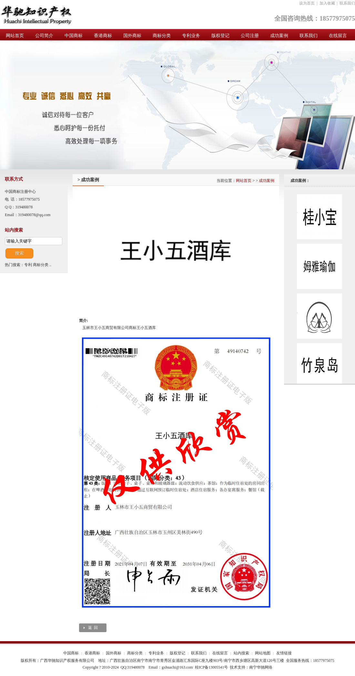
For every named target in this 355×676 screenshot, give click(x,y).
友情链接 (284, 653)
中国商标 (71, 653)
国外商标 (113, 653)
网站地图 (262, 653)
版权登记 (177, 653)
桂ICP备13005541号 (211, 667)
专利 (28, 265)
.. (50, 265)
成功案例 (266, 180)
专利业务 (156, 653)
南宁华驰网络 (260, 667)
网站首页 (243, 180)
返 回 (93, 627)
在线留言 (220, 653)
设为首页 (307, 3)
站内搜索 (241, 653)
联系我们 (347, 3)
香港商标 (92, 653)
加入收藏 (327, 3)
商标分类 (40, 265)
